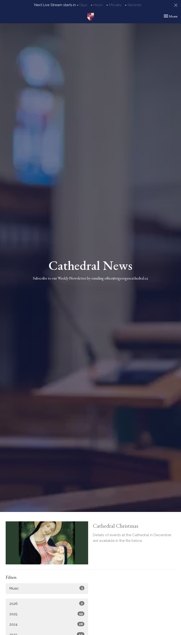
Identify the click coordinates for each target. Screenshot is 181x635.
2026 (46, 603)
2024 (46, 624)
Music (46, 588)
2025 (46, 613)
